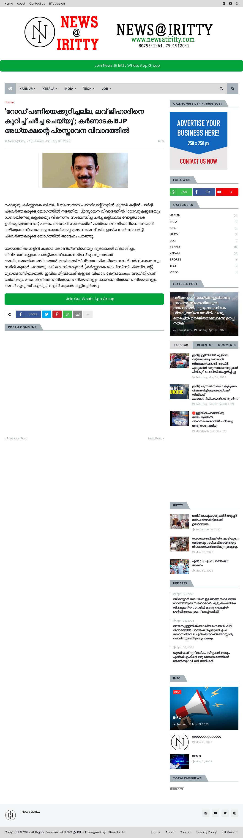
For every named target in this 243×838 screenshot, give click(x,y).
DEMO (196, 756)
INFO (204, 228)
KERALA (204, 253)
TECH (204, 266)
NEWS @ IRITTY (74, 832)
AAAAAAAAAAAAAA (206, 737)
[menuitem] (10, 88)
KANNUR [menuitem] (26, 88)
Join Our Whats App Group (85, 299)
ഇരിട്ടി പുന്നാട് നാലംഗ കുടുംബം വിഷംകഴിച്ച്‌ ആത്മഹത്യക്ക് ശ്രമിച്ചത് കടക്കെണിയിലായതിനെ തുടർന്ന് (215, 392)
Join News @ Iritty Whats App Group (122, 65)
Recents (204, 345)
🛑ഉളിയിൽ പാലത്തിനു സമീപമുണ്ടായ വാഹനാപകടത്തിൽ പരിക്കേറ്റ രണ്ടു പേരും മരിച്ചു (212, 419)
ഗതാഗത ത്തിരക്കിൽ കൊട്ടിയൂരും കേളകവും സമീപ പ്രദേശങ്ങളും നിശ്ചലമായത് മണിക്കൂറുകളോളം (215, 543)
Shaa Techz (117, 832)
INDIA (204, 222)
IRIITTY (204, 234)
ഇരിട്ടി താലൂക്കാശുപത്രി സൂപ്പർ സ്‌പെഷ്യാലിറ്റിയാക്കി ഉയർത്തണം (214, 520)
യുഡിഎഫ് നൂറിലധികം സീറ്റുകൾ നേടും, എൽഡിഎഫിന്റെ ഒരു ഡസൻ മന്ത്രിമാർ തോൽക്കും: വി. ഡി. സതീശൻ (201, 657)
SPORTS (204, 259)
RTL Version (57, 3)
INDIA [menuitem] (68, 88)
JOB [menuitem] (104, 88)
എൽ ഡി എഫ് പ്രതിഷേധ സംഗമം (210, 563)
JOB (204, 241)
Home (9, 3)
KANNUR (204, 247)
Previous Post (17, 438)
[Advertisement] (204, 467)
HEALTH (204, 215)
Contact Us (37, 3)
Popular (181, 345)
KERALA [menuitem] (49, 88)
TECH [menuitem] (87, 88)
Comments (227, 345)
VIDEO (204, 272)
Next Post (155, 438)
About (21, 3)
